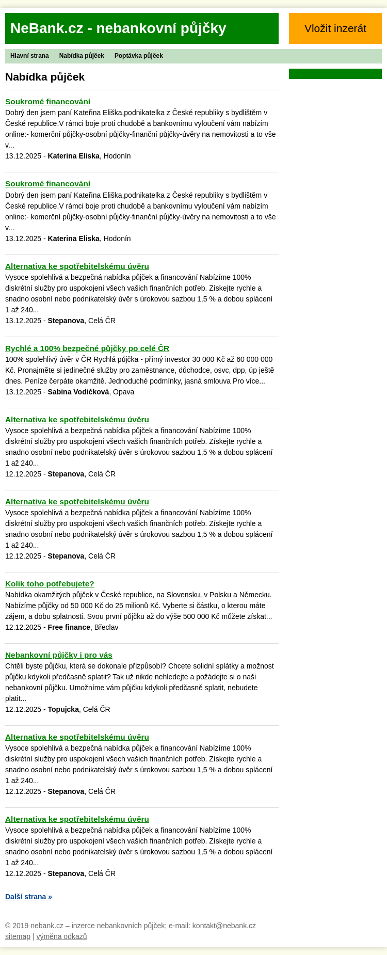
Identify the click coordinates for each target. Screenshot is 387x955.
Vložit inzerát (335, 28)
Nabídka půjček (81, 55)
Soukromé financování (47, 101)
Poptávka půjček (139, 55)
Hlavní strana (29, 55)
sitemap (17, 936)
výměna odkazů (61, 936)
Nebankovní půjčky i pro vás (58, 654)
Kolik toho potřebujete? (49, 583)
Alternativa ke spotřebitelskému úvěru (77, 266)
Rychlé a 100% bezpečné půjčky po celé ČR (87, 348)
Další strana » (28, 897)
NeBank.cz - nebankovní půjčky (118, 28)
